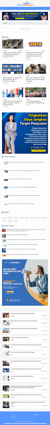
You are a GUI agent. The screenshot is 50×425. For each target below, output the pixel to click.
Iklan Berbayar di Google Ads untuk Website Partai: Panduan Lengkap (12, 79)
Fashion (4, 217)
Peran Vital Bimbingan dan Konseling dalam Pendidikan (22, 376)
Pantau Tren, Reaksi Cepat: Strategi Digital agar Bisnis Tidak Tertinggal (21, 249)
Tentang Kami (36, 414)
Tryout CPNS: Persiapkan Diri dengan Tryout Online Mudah (22, 313)
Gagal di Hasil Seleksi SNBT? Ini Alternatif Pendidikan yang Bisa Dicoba (12, 54)
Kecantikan (22, 217)
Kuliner (27, 217)
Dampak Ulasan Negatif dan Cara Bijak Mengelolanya (17, 234)
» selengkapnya (28, 59)
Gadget (36, 217)
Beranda (13, 414)
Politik (31, 217)
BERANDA (5, 23)
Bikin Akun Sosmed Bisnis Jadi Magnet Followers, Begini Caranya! (24, 328)
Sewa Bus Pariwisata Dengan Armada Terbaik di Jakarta (20, 178)
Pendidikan (5, 50)
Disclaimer (13, 417)
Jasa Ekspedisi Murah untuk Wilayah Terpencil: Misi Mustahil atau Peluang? (26, 361)
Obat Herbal (10, 217)
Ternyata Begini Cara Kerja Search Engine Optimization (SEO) (21, 203)
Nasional (4, 220)
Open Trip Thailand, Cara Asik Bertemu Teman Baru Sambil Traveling (35, 79)
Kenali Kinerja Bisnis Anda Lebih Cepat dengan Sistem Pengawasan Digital (22, 244)
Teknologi (16, 220)
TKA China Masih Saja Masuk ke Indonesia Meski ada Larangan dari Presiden (24, 195)
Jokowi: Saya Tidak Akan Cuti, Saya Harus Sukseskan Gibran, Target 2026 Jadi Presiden (26, 162)
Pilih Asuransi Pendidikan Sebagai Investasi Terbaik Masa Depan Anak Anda (26, 394)
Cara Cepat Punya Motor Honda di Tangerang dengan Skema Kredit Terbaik (24, 170)
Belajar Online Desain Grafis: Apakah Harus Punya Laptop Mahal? (24, 320)
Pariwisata (27, 75)
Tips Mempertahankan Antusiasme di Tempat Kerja (35, 102)
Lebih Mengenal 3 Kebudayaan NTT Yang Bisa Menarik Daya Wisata (22, 187)
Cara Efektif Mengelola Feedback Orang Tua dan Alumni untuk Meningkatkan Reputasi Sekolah (26, 239)
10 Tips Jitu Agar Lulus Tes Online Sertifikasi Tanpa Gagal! (22, 352)
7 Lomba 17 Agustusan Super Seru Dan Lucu (20, 337)
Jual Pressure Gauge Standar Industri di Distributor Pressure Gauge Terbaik (26, 369)
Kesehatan (45, 217)
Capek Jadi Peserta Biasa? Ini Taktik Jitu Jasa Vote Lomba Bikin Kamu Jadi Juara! (34, 55)
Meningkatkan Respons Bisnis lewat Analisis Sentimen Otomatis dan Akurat (22, 254)
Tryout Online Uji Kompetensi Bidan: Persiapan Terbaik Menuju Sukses (12, 102)
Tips (26, 50)
